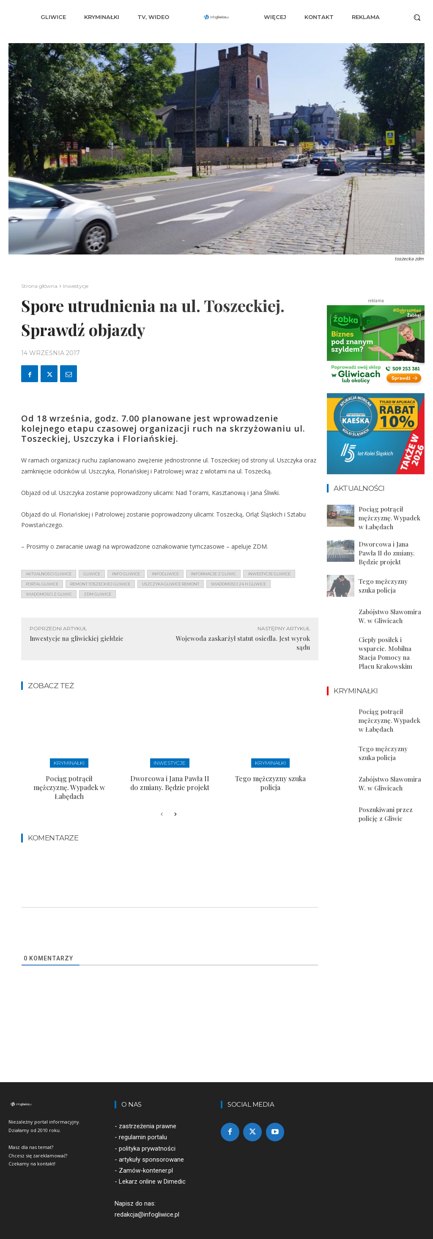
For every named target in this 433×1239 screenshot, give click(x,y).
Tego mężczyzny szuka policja (270, 780)
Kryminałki (69, 762)
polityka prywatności (147, 1136)
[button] (417, 17)
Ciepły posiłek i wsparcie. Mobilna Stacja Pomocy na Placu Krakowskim (391, 640)
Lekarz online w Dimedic (152, 1169)
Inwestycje (75, 286)
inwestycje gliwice (269, 574)
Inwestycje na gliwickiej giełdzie (76, 638)
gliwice (91, 574)
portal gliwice (42, 584)
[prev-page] (161, 802)
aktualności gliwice (48, 574)
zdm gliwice (97, 594)
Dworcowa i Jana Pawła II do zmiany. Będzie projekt (170, 780)
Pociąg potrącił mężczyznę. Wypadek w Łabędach (69, 780)
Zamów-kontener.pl (146, 1158)
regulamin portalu (143, 1125)
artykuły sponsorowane (151, 1147)
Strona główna (39, 286)
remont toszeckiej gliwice (100, 584)
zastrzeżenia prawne (147, 1114)
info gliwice (126, 574)
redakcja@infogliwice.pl (147, 1202)
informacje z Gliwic (213, 574)
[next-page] (175, 802)
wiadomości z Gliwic (49, 594)
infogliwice (165, 574)
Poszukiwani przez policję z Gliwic (383, 792)
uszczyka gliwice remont (170, 584)
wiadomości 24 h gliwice (238, 584)
